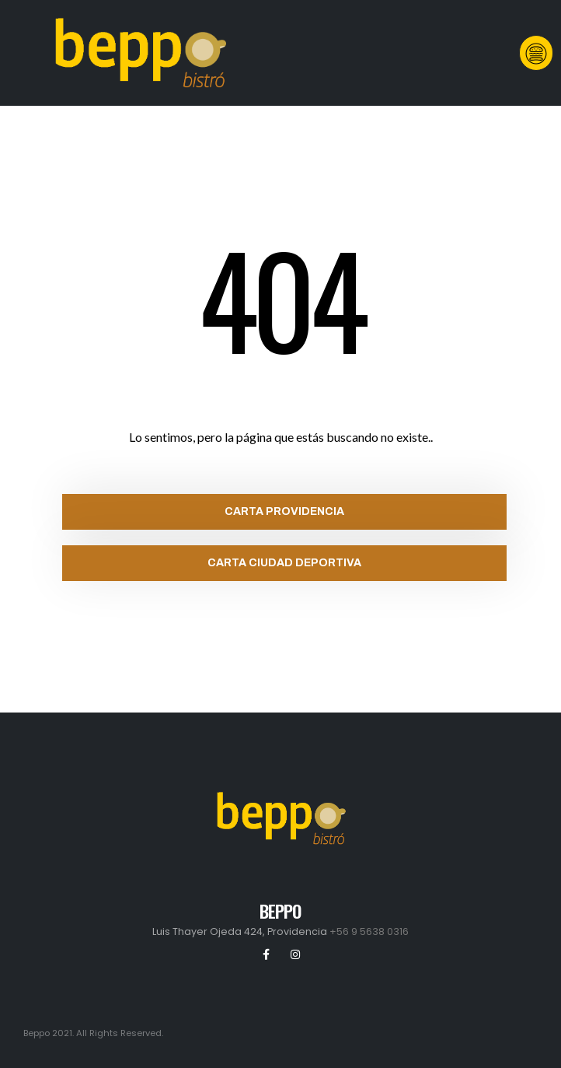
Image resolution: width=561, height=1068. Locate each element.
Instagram (295, 954)
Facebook (266, 954)
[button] (536, 52)
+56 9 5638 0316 (369, 931)
